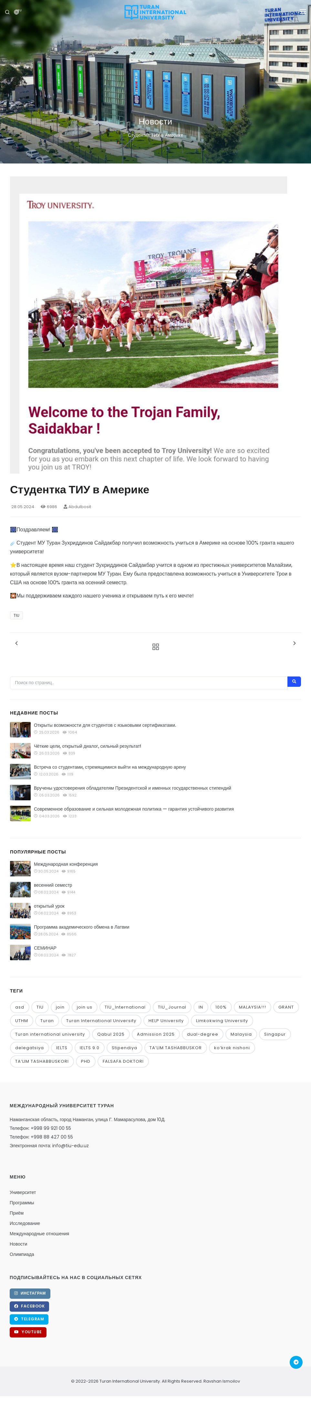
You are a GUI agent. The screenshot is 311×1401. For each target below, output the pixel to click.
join (60, 1007)
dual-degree (202, 1034)
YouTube (28, 1332)
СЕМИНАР (45, 948)
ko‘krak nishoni (232, 1048)
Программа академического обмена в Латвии (82, 927)
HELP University (166, 1021)
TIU (16, 615)
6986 (49, 507)
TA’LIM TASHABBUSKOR (176, 1048)
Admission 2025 (156, 1034)
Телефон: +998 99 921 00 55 (40, 1128)
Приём (17, 1213)
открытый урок (49, 906)
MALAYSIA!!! (252, 1007)
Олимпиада (22, 1254)
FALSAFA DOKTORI (123, 1061)
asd (19, 1007)
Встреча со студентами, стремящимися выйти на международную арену (110, 767)
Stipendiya (124, 1048)
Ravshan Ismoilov (221, 1381)
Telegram (29, 1319)
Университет (23, 1192)
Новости (18, 1244)
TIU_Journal (172, 1007)
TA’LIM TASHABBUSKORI (42, 1061)
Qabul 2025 (111, 1034)
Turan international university (50, 1034)
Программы (22, 1202)
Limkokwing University (222, 1021)
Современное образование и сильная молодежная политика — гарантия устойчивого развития (134, 809)
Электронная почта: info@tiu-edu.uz (49, 1145)
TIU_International (125, 1007)
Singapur (275, 1034)
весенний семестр (53, 885)
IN (201, 1007)
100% (221, 1007)
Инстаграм (30, 1293)
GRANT (286, 1007)
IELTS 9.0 (89, 1048)
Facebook (29, 1306)
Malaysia (241, 1034)
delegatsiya (29, 1048)
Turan (47, 1021)
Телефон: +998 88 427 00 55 (41, 1137)
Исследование (25, 1223)
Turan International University (101, 1021)
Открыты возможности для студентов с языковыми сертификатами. (105, 725)
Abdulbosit (77, 507)
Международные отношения (39, 1233)
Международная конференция (66, 864)
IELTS (61, 1048)
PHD (85, 1061)
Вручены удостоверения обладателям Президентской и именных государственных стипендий (132, 788)
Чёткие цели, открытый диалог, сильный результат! (87, 746)
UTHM (21, 1021)
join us (84, 1007)
